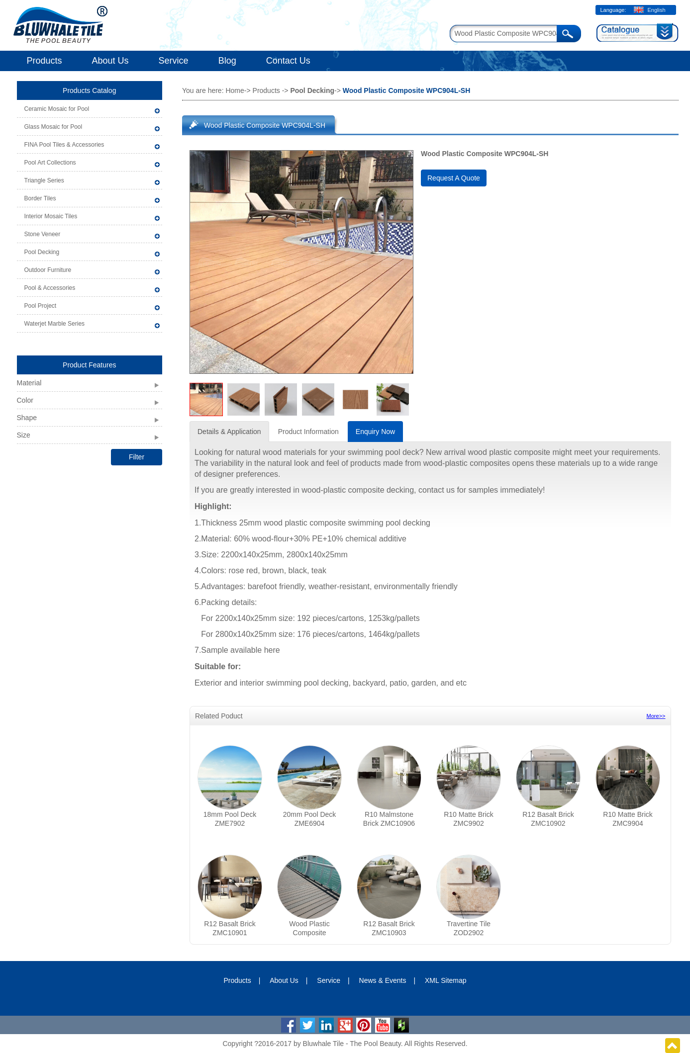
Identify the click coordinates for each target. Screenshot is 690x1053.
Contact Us (288, 61)
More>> (656, 716)
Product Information (308, 432)
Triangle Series (44, 180)
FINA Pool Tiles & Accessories (64, 144)
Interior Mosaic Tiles (51, 216)
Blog (227, 61)
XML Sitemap (446, 980)
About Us (110, 61)
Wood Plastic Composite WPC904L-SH (264, 125)
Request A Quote (453, 178)
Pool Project (40, 305)
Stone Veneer (42, 234)
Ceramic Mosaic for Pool (57, 108)
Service (174, 61)
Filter (136, 457)
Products (44, 61)
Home (234, 90)
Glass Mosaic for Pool (53, 126)
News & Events (382, 980)
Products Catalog (89, 90)
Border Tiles (40, 198)
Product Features (89, 365)
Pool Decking (42, 252)
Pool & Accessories (50, 287)
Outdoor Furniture (48, 269)
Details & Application (229, 432)
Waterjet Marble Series (54, 323)
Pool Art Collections (50, 162)
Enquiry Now (375, 432)
